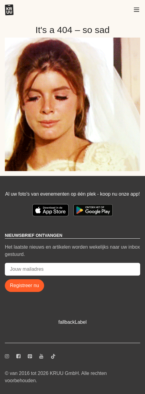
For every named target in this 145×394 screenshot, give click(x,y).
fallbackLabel (72, 322)
